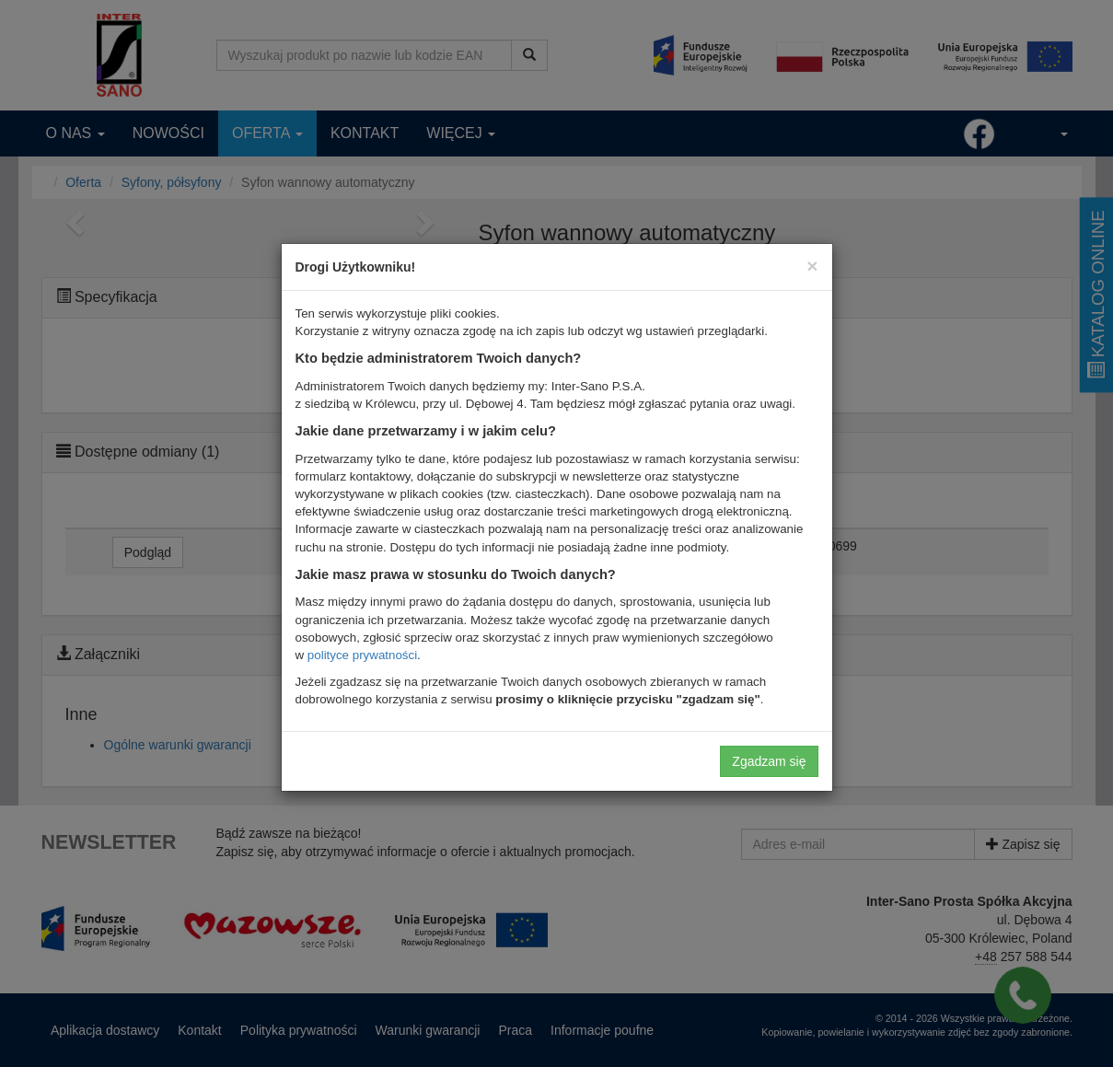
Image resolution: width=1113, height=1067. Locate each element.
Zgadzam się (769, 761)
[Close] (811, 265)
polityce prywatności (362, 655)
